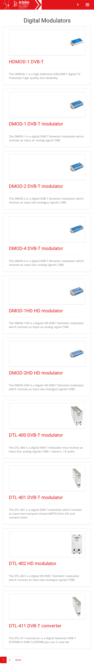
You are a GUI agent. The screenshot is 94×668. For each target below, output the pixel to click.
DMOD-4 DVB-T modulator (36, 248)
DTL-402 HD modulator (32, 563)
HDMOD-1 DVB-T (26, 61)
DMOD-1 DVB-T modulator (36, 124)
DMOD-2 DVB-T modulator (36, 186)
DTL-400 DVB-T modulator (36, 435)
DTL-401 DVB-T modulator (36, 497)
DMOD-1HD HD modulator (36, 311)
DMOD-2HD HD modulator (36, 373)
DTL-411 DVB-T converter (35, 626)
